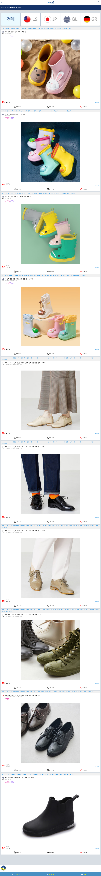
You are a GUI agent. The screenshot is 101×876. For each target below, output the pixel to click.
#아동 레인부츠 (15, 28)
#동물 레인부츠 (19, 275)
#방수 (27, 358)
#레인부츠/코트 (67, 28)
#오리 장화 (56, 275)
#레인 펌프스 (48, 358)
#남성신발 (19, 774)
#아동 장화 (53, 28)
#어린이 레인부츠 (6, 28)
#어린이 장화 (33, 275)
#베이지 (75, 358)
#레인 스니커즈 (41, 609)
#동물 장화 (12, 275)
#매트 (35, 609)
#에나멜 (36, 358)
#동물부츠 (26, 275)
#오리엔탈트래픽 (15, 358)
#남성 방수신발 (27, 774)
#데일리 (63, 358)
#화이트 (80, 358)
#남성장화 (13, 774)
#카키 (85, 609)
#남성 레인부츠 (45, 774)
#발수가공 (22, 358)
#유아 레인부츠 (23, 28)
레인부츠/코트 (15, 7)
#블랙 (70, 358)
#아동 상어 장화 (38, 193)
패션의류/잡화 (5, 7)
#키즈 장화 (57, 193)
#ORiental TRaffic (6, 358)
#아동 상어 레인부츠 (48, 193)
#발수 (31, 358)
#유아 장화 (46, 28)
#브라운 (68, 692)
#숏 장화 (52, 774)
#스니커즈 (53, 609)
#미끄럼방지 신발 (36, 774)
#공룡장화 (62, 275)
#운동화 (48, 609)
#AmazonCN (59, 28)
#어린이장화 (40, 28)
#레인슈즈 (41, 358)
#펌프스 (58, 358)
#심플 (67, 358)
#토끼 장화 (49, 275)
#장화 (39, 111)
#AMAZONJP (86, 358)
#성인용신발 (9, 611)
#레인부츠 (34, 111)
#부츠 (6, 275)
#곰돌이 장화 (69, 275)
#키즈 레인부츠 (32, 28)
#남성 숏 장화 (58, 774)
